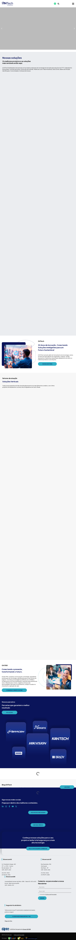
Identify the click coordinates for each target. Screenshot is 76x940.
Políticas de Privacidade (51, 893)
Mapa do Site (8, 919)
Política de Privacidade (19, 933)
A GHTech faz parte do (20, 927)
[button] (2, 28)
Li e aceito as (48, 893)
